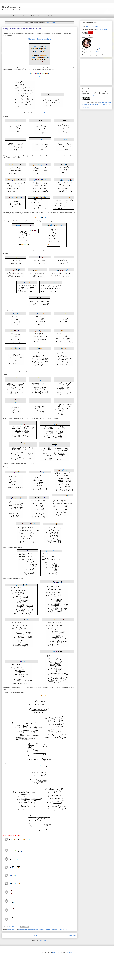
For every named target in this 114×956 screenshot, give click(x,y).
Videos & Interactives (19, 16)
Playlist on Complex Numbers (39, 39)
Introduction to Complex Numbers (45, 112)
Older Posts (72, 935)
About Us (50, 16)
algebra (9, 929)
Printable (88, 26)
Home (7, 16)
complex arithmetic (28, 929)
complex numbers (39, 929)
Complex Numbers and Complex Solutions (22, 28)
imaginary (48, 929)
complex (20, 929)
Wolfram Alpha (100, 52)
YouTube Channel (101, 29)
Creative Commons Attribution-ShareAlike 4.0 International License (96, 103)
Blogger (69, 952)
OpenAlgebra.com (94, 95)
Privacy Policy (86, 107)
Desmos (101, 49)
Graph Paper (94, 26)
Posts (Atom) (43, 940)
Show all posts (50, 23)
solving (65, 929)
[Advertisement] (96, 72)
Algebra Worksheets (36, 16)
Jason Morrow (56, 952)
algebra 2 (14, 929)
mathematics (58, 929)
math (53, 929)
